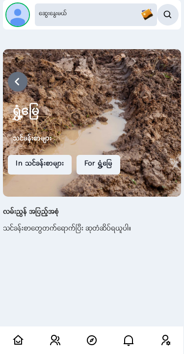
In (40, 164)
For (98, 164)
